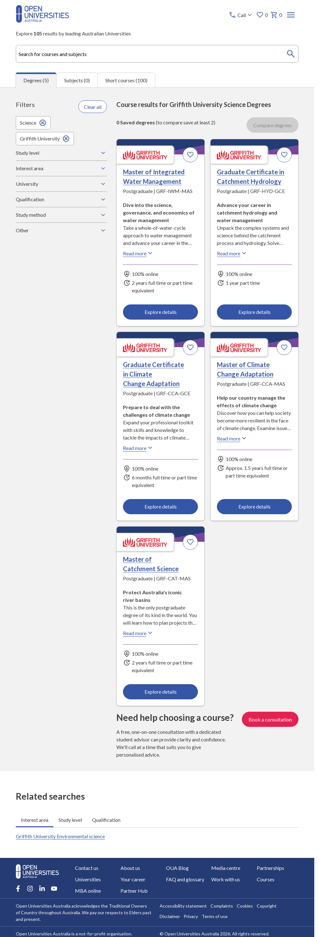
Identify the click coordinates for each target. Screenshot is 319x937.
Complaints (222, 906)
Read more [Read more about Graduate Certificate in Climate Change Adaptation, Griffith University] (138, 448)
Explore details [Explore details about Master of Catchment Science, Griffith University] (160, 692)
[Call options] (241, 15)
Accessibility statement (183, 906)
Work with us (225, 879)
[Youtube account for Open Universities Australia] (54, 889)
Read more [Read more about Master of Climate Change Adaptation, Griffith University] (232, 438)
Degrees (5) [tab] (36, 80)
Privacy (191, 916)
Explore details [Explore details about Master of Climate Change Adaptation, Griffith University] (254, 506)
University (61, 184)
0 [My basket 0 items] (276, 15)
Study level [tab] (70, 819)
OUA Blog (177, 868)
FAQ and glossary (185, 879)
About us (130, 868)
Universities (88, 879)
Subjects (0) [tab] (77, 80)
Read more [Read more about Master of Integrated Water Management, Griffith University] (138, 253)
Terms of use (215, 916)
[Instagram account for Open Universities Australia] (30, 889)
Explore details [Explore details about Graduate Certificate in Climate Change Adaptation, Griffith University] (160, 506)
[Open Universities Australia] (42, 21)
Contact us (86, 868)
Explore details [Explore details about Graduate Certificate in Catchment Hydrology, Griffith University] (254, 312)
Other (61, 230)
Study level (61, 153)
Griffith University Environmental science (60, 836)
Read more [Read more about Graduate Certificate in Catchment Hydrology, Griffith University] (232, 253)
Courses (265, 879)
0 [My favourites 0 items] (262, 15)
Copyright (267, 906)
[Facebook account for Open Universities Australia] (18, 889)
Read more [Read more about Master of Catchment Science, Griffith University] (138, 633)
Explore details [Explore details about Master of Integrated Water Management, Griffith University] (160, 312)
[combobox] (157, 54)
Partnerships (270, 868)
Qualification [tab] (106, 819)
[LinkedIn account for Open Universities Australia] (42, 889)
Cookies (245, 906)
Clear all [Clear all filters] (92, 106)
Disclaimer (170, 916)
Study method (61, 215)
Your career (132, 879)
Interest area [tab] (34, 819)
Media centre (225, 868)
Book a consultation (270, 719)
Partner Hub (134, 891)
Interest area (61, 168)
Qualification (61, 199)
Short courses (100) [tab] (126, 80)
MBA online (88, 891)
